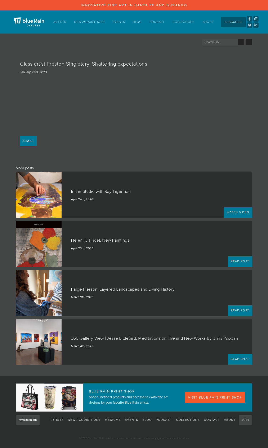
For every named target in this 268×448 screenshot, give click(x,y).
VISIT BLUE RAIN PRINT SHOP (215, 397)
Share (28, 141)
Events (119, 22)
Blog (137, 22)
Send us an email (249, 42)
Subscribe (233, 21)
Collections (184, 22)
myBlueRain (28, 420)
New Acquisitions (89, 22)
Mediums (113, 419)
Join (245, 420)
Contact (212, 419)
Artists (59, 22)
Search (241, 42)
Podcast (157, 22)
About (208, 22)
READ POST (240, 261)
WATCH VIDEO (238, 212)
